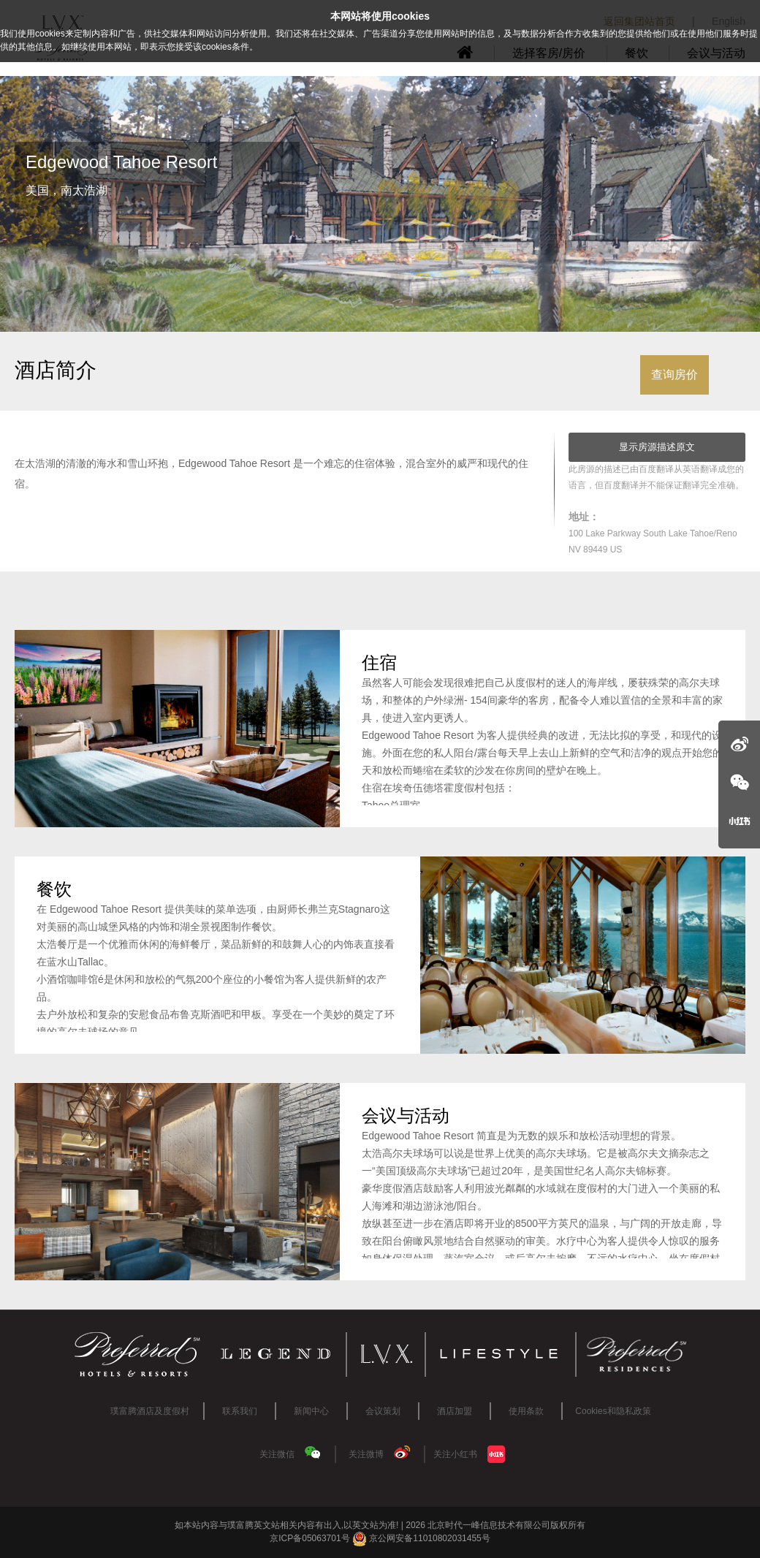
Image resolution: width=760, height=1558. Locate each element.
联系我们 (239, 1411)
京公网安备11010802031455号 (421, 1538)
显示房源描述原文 (657, 446)
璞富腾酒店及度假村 (149, 1411)
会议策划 (382, 1411)
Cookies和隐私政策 (612, 1411)
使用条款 (526, 1411)
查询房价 (674, 374)
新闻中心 (311, 1411)
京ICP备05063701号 (309, 1538)
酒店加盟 (454, 1411)
